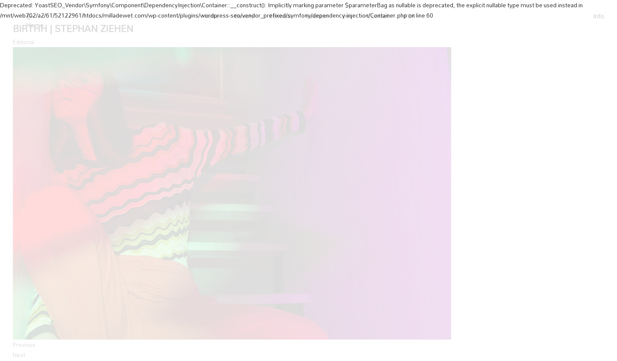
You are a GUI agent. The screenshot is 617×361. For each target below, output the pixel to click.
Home (210, 16)
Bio (347, 16)
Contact (378, 16)
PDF (410, 16)
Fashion (317, 16)
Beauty (244, 16)
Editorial (280, 16)
